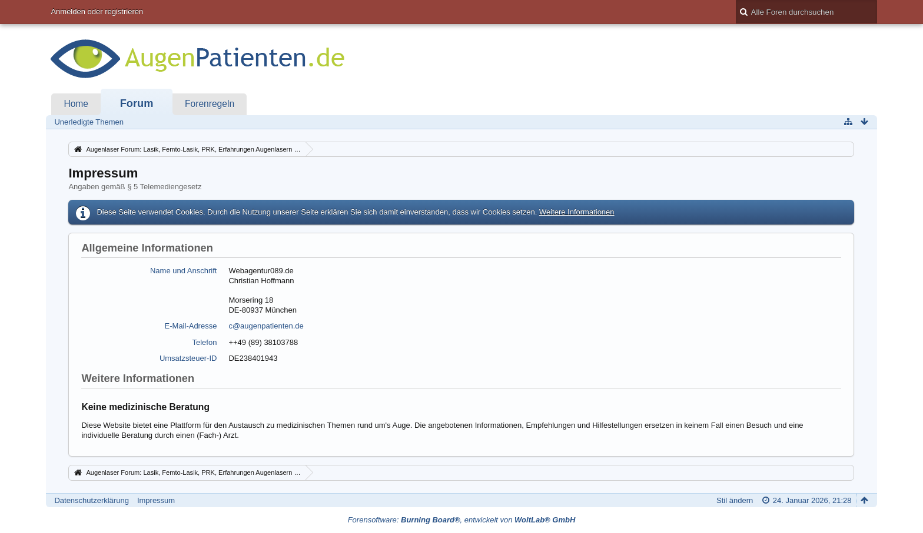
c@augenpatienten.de (265, 325)
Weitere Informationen (577, 211)
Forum (137, 103)
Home (76, 104)
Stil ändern (734, 500)
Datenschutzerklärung (91, 500)
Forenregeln (209, 104)
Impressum (156, 500)
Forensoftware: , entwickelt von (462, 519)
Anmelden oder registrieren (97, 11)
